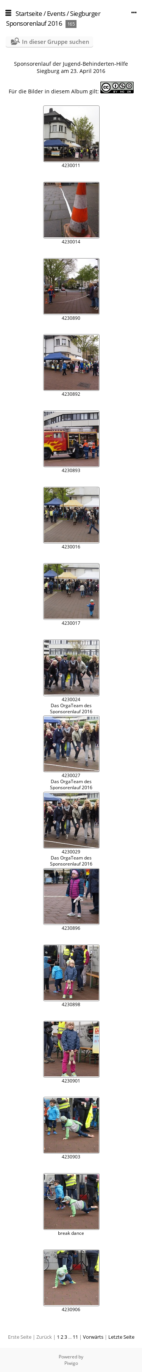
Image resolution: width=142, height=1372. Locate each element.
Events (56, 13)
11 (75, 1336)
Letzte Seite (121, 1336)
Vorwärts (93, 1336)
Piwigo (71, 1363)
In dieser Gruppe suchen (55, 41)
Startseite (29, 13)
